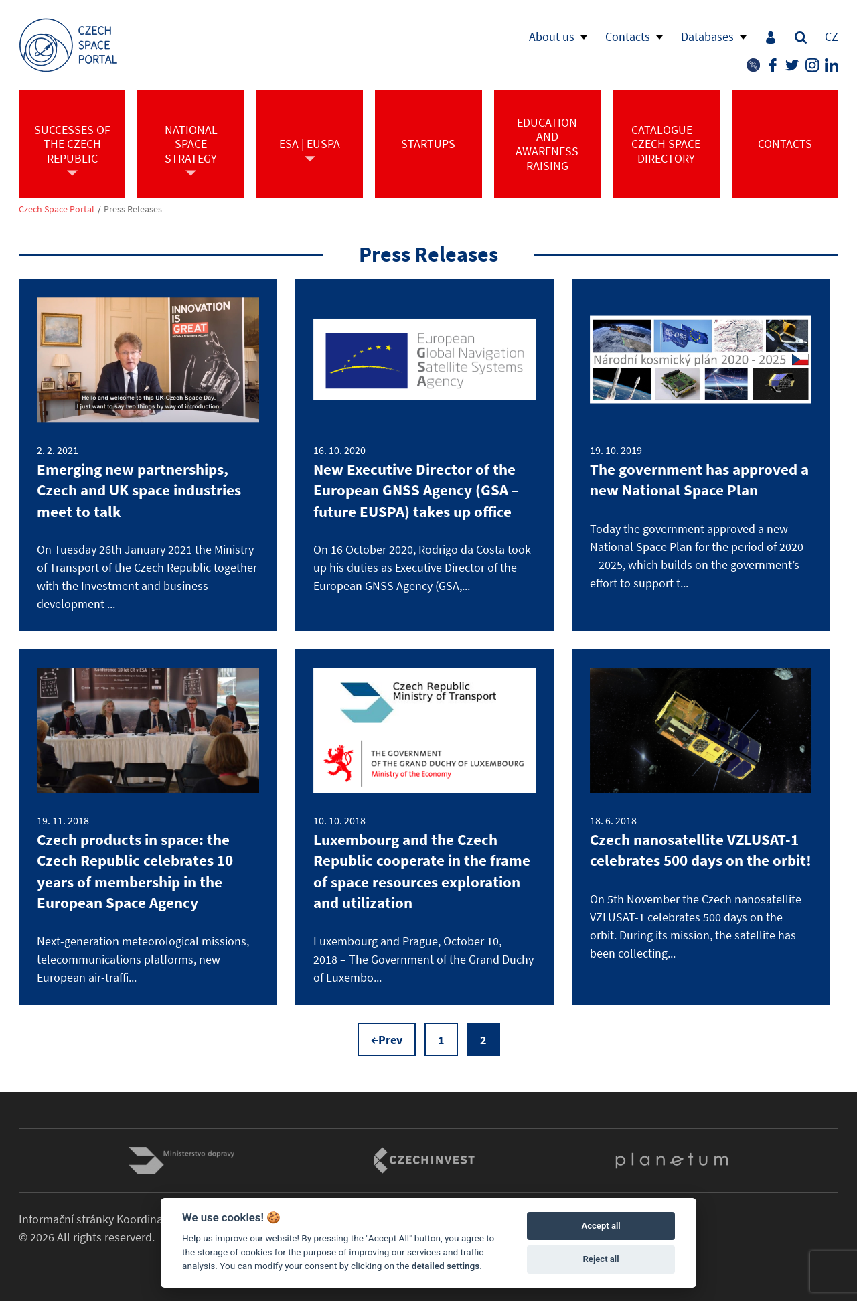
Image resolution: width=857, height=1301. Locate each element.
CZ (831, 36)
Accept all (600, 1226)
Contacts (627, 36)
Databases (707, 36)
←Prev (386, 1039)
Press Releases (133, 209)
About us (551, 36)
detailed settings (446, 1265)
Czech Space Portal (56, 209)
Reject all (601, 1259)
